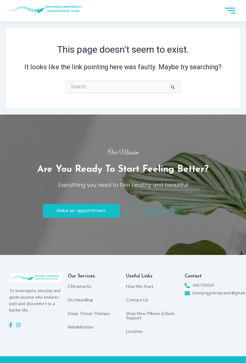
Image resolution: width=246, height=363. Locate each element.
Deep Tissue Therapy (89, 313)
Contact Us (137, 299)
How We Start (140, 286)
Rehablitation (81, 326)
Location (134, 331)
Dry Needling (80, 299)
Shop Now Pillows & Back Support (150, 315)
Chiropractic (80, 286)
